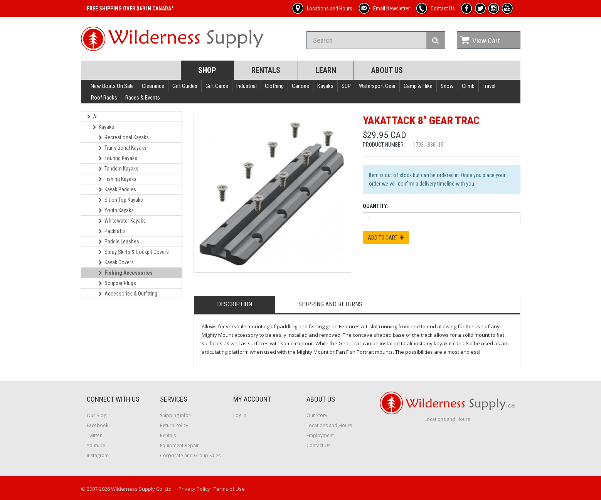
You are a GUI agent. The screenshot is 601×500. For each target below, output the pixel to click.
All (93, 116)
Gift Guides (184, 86)
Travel (489, 86)
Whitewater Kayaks (122, 221)
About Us (387, 70)
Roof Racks (104, 97)
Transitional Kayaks (122, 148)
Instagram (98, 455)
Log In (239, 415)
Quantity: (376, 206)
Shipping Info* (175, 415)
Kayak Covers (116, 262)
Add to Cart (386, 238)
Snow (447, 86)
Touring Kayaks (118, 158)
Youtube (96, 445)
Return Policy (174, 425)
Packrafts (112, 231)
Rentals (265, 70)
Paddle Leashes (119, 241)
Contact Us (318, 445)
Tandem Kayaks (118, 169)
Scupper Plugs (117, 283)
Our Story (316, 415)
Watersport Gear (377, 86)
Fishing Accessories (126, 273)
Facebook (97, 425)
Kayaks (325, 86)
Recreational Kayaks (124, 137)
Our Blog (96, 415)
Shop (207, 70)
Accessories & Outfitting (128, 294)
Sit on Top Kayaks (121, 200)
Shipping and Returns (330, 304)
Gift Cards (216, 86)
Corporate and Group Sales (190, 455)
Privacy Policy (194, 488)
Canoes (300, 86)
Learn (325, 70)
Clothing (274, 86)
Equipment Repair (179, 445)
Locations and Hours (329, 425)
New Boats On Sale (112, 86)
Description (234, 304)
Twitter (94, 435)
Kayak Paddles (117, 189)
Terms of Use (229, 488)
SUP (346, 86)
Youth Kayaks (116, 210)
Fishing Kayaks (117, 179)
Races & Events (142, 97)
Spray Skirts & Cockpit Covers (134, 252)
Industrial (246, 86)
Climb (468, 86)
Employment (320, 435)
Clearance (153, 86)
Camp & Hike (418, 86)
